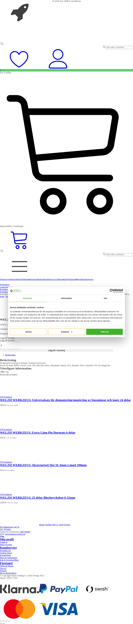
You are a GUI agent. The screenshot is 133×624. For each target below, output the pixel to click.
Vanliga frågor (6, 553)
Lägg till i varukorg (56, 350)
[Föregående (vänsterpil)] (1, 623)
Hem (2, 296)
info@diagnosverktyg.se (15, 534)
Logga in (3, 542)
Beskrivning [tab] (10, 355)
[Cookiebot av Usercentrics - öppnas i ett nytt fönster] (111, 291)
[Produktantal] (14, 345)
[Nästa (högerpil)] (4, 623)
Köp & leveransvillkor (9, 560)
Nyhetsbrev (5, 284)
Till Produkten (6, 397)
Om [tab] (105, 298)
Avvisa (28, 332)
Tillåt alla (104, 332)
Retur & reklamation (8, 558)
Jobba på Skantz (7, 566)
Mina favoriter (6, 545)
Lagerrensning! (6, 287)
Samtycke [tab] (27, 298)
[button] (7, 338)
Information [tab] (66, 298)
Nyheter (3, 571)
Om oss (3, 568)
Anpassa (66, 332)
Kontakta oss (5, 289)
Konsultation (5, 555)
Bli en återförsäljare (8, 573)
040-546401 (25, 532)
